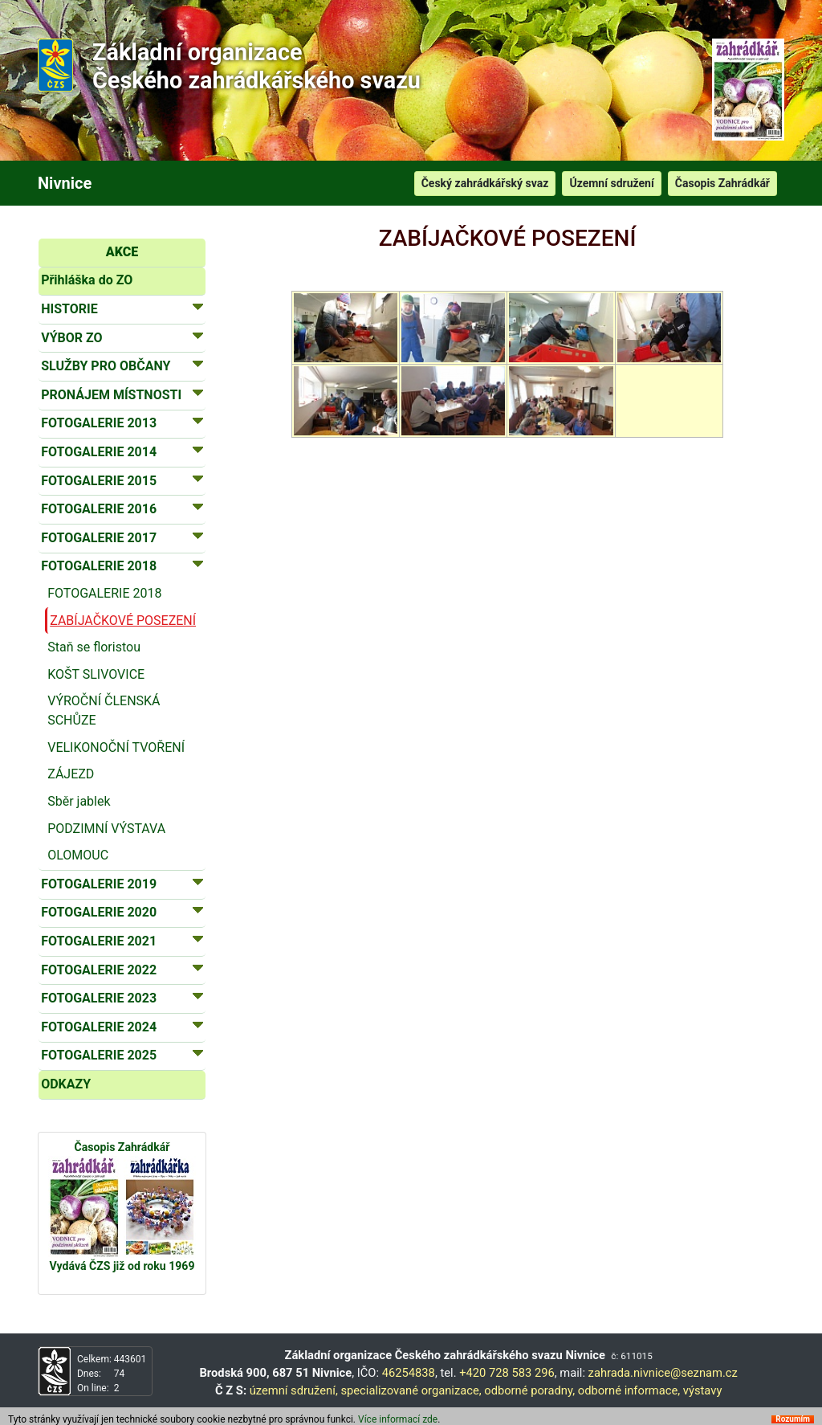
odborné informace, (629, 1390)
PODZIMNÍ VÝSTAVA (106, 828)
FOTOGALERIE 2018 (104, 593)
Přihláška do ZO (86, 280)
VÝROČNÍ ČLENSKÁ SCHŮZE (103, 710)
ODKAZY (66, 1084)
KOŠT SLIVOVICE (95, 674)
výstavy (702, 1390)
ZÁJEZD (70, 774)
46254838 (408, 1373)
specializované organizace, (410, 1390)
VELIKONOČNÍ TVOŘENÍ (116, 747)
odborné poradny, (529, 1390)
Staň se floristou (93, 647)
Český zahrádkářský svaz (485, 183)
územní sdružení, (294, 1390)
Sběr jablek (78, 801)
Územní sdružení (611, 183)
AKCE (122, 251)
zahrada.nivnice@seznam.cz (663, 1373)
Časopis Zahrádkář (722, 183)
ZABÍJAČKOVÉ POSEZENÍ (123, 620)
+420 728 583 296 (507, 1373)
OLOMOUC (77, 855)
